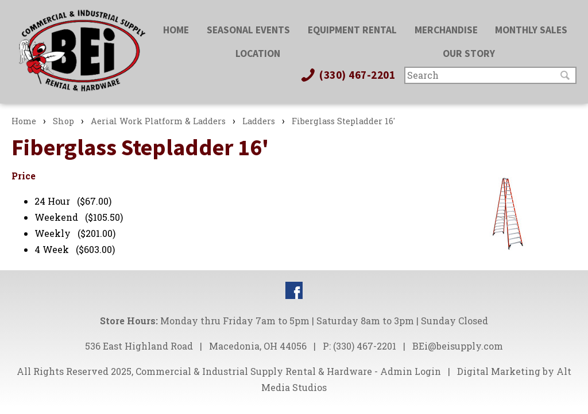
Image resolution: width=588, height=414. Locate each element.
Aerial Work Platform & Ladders (158, 121)
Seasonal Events (248, 30)
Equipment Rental (352, 30)
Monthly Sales (531, 30)
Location (257, 53)
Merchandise (446, 30)
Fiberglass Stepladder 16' (343, 121)
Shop (63, 121)
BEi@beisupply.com (457, 346)
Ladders (258, 121)
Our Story (469, 53)
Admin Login (410, 371)
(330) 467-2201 (347, 75)
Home (176, 30)
